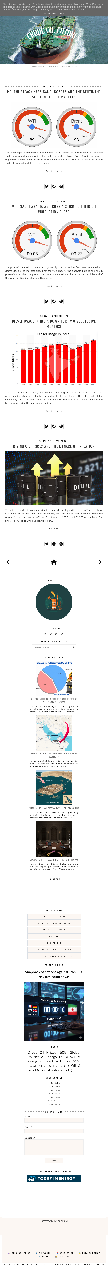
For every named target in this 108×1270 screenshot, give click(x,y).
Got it (62, 14)
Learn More (50, 14)
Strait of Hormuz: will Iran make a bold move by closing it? (54, 755)
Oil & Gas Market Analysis (54, 956)
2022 (53, 1097)
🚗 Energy (44, 1256)
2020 (53, 1104)
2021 (53, 1101)
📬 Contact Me (65, 1253)
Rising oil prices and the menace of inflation (54, 446)
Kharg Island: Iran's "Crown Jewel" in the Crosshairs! (54, 808)
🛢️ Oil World (43, 1253)
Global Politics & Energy (54, 923)
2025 (53, 1086)
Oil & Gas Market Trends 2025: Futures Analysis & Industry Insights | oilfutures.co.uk (50, 1265)
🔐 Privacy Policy (89, 1253)
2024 (53, 1090)
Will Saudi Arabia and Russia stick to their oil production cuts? (54, 209)
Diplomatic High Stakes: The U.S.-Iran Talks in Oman (54, 859)
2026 (53, 1083)
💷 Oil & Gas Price (19, 1253)
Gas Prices (54, 943)
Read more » (54, 171)
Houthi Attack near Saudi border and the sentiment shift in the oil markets (54, 94)
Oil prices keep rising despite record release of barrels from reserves (54, 700)
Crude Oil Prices (54, 916)
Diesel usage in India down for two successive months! (54, 323)
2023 (53, 1093)
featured (54, 936)
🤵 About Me (62, 1256)
